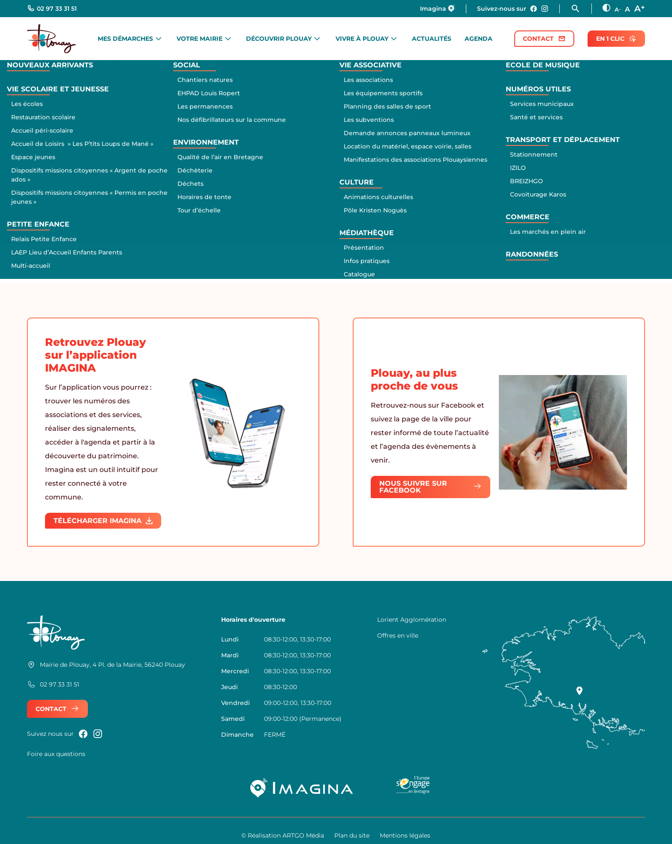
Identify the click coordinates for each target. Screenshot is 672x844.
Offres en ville (397, 635)
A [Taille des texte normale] (627, 9)
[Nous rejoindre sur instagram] (545, 8)
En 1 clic (616, 38)
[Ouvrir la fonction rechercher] (581, 8)
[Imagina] (302, 788)
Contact (544, 38)
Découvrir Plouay (279, 38)
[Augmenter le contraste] (606, 8)
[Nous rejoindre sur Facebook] (533, 8)
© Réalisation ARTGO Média (282, 835)
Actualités (431, 38)
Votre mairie (199, 38)
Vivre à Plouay (362, 38)
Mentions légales (405, 835)
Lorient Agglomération (411, 619)
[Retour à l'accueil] (51, 38)
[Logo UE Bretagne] (413, 788)
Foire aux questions (56, 754)
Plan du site (351, 835)
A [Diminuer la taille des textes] (618, 9)
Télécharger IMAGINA (103, 521)
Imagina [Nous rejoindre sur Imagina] (437, 8)
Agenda (478, 38)
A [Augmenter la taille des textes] (639, 8)
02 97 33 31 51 (52, 8)
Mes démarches (125, 38)
